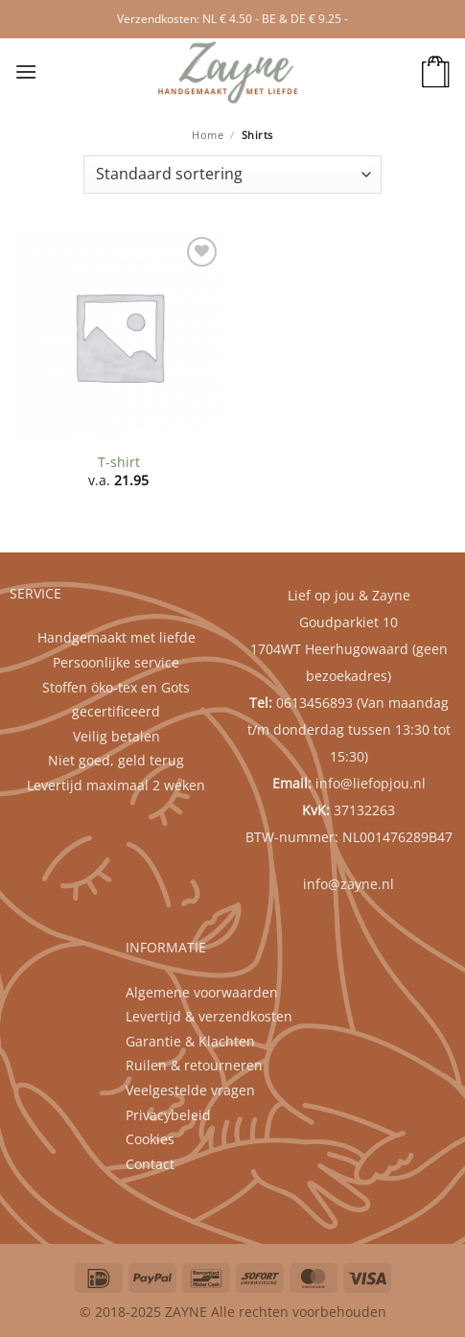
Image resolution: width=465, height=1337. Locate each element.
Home (207, 135)
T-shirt (119, 462)
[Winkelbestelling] (232, 174)
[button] (25, 71)
